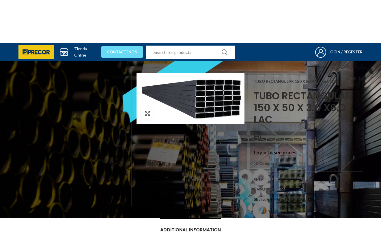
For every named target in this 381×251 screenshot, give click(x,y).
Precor (274, 75)
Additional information (190, 229)
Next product (359, 78)
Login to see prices (275, 152)
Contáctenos (122, 52)
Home (259, 75)
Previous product (348, 78)
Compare (268, 164)
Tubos (289, 75)
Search (224, 52)
